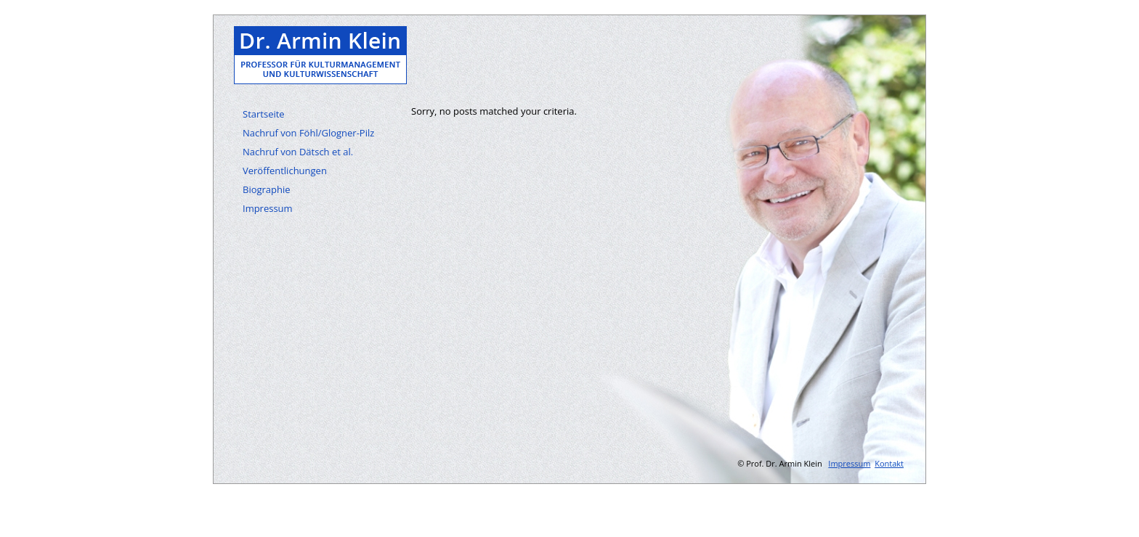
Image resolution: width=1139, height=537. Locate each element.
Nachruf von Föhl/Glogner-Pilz (308, 132)
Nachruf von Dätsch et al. (298, 151)
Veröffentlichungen (285, 170)
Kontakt (889, 463)
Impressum (268, 208)
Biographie (267, 189)
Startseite (264, 113)
